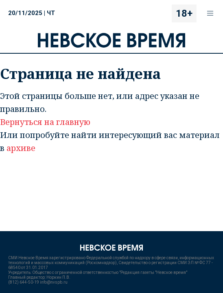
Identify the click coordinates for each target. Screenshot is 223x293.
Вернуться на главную (45, 121)
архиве (21, 147)
